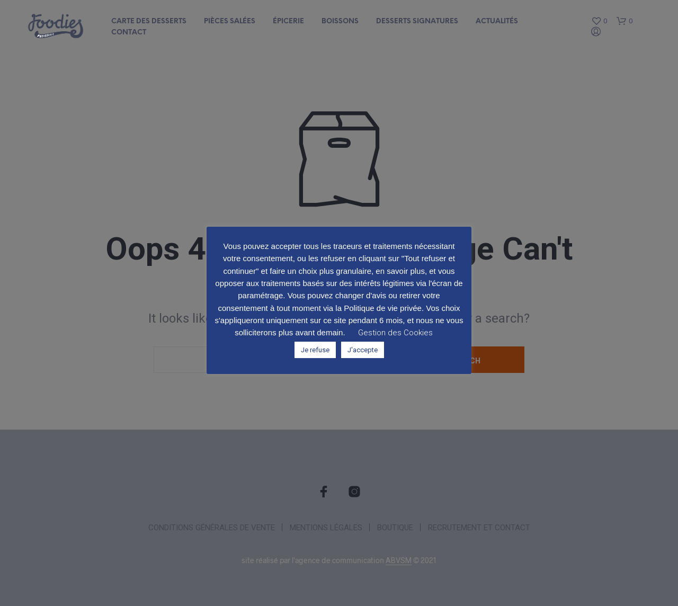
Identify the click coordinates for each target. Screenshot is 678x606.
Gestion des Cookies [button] (395, 332)
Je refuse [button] (315, 350)
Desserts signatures (417, 21)
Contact (128, 32)
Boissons (340, 21)
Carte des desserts (148, 21)
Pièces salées (229, 21)
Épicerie (288, 21)
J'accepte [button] (362, 350)
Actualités (497, 21)
